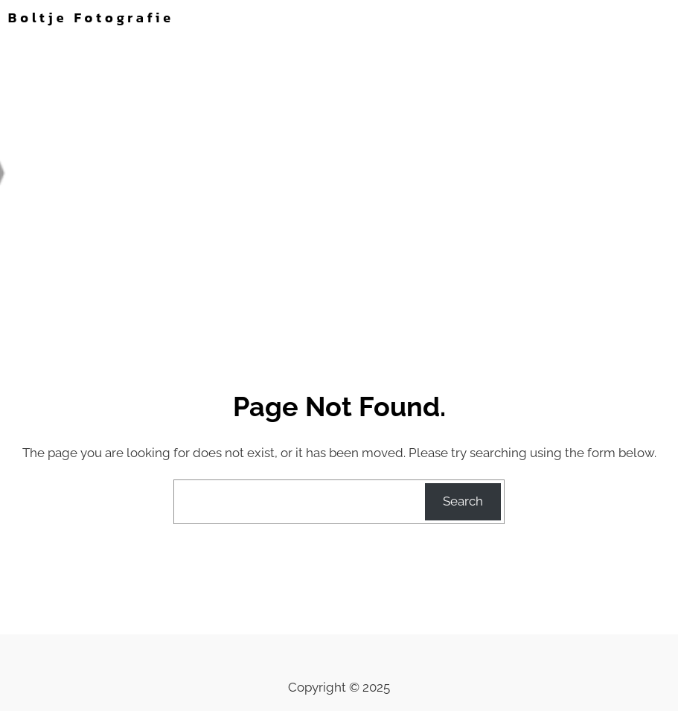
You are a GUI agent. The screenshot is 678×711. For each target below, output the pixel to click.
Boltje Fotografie (91, 17)
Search (463, 501)
